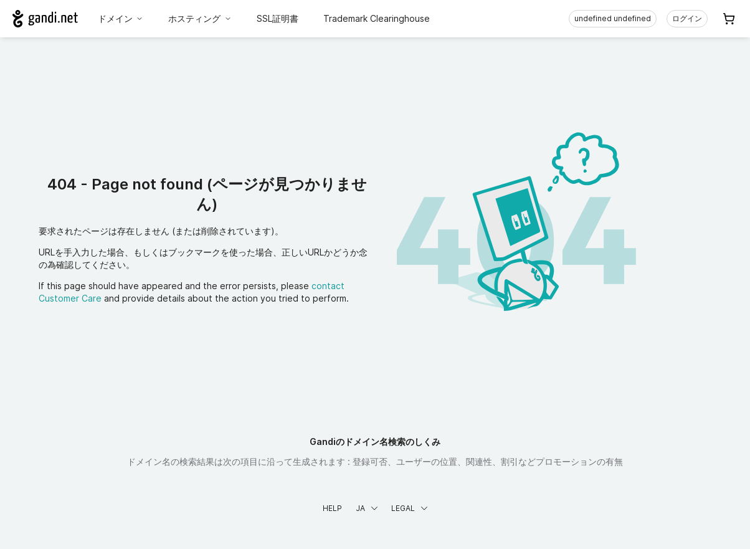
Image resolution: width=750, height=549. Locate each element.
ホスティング (200, 18)
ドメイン (121, 18)
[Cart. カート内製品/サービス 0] (729, 18)
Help (332, 508)
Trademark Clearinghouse (376, 18)
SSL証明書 (277, 18)
